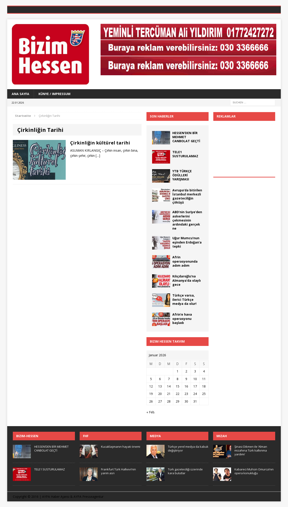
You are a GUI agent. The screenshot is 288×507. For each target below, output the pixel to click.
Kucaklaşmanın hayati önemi (120, 447)
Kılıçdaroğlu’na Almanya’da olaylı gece (186, 280)
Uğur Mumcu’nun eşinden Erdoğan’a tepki (187, 242)
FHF (85, 436)
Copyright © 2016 (25, 496)
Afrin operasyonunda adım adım (185, 261)
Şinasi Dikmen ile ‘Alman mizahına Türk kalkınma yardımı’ (250, 450)
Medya (155, 436)
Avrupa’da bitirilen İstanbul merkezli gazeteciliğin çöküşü (187, 196)
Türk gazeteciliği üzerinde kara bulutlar (185, 471)
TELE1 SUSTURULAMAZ (185, 154)
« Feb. (150, 412)
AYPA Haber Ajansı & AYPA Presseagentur (73, 496)
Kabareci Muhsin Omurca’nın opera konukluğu (254, 471)
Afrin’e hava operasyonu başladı (182, 318)
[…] (98, 155)
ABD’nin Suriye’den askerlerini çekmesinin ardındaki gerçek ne (187, 220)
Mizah (221, 436)
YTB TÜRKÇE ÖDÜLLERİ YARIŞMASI (182, 175)
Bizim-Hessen (27, 436)
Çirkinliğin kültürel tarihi (100, 143)
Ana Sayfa (20, 94)
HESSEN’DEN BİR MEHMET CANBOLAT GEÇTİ (51, 448)
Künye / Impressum (54, 94)
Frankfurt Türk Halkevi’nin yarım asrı (118, 471)
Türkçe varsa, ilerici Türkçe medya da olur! (184, 299)
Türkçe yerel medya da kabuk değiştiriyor (188, 448)
